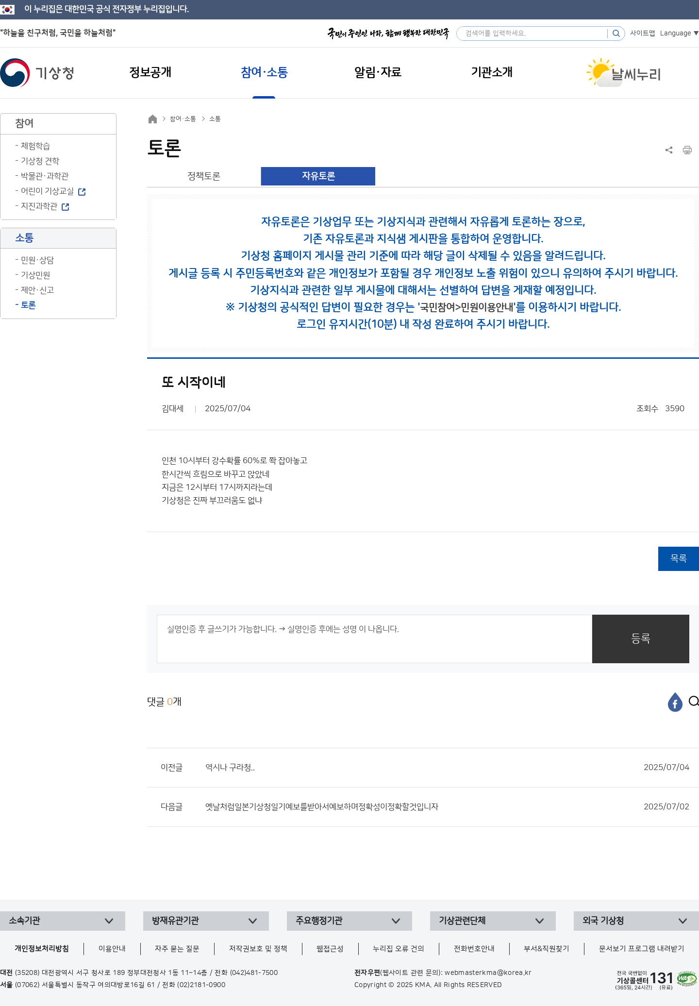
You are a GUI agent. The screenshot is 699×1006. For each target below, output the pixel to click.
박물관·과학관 (44, 176)
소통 (215, 119)
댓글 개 (164, 702)
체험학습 (35, 146)
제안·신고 (37, 290)
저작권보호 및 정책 (258, 949)
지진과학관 (39, 206)
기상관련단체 (462, 921)
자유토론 (318, 176)
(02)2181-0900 (201, 985)
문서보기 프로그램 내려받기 (641, 949)
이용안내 (112, 949)
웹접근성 (330, 949)
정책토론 (203, 176)
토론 (28, 305)
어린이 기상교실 (47, 191)
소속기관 (24, 921)
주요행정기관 (319, 921)
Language (675, 33)
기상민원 (35, 275)
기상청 (37, 72)
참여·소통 (183, 119)
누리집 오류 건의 (398, 949)
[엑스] (691, 702)
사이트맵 (642, 33)
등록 (640, 639)
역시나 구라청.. (447, 767)
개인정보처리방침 (42, 949)
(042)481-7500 (254, 973)
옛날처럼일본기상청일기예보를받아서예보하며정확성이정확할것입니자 (447, 807)
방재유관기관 (175, 921)
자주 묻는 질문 (177, 949)
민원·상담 (37, 260)
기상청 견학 (40, 161)
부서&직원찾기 (546, 949)
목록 (678, 558)
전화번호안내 (474, 949)
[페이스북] (675, 702)
